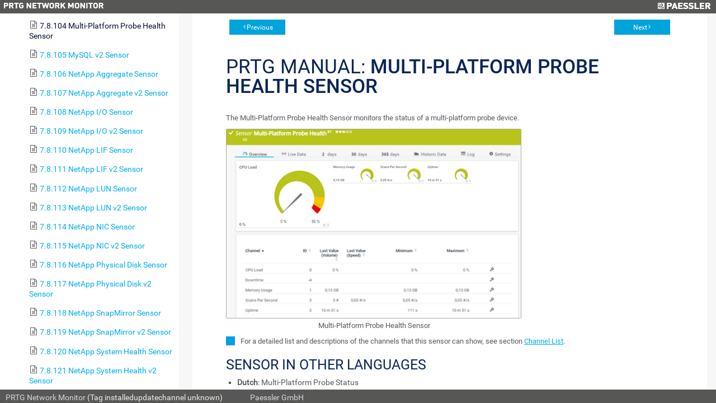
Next (640, 27)
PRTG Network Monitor (46, 397)
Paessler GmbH (277, 397)
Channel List (543, 341)
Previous (260, 27)
